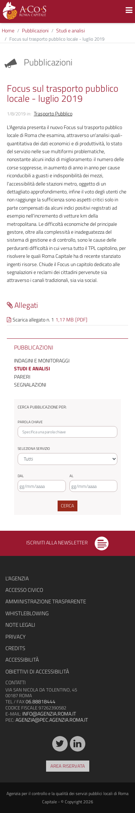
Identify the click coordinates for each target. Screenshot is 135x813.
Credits (15, 648)
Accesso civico (24, 590)
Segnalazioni (30, 384)
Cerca (67, 505)
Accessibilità (22, 660)
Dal (21, 476)
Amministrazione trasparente (45, 601)
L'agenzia (17, 578)
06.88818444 (40, 701)
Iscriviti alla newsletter (67, 542)
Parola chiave (30, 422)
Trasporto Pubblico (53, 113)
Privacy (15, 636)
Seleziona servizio (34, 448)
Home (8, 30)
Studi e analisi (70, 30)
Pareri (22, 376)
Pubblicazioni (35, 30)
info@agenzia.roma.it (49, 713)
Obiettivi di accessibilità (37, 671)
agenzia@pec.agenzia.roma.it (51, 719)
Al (71, 476)
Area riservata (67, 765)
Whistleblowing (27, 613)
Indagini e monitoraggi (41, 360)
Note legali (20, 625)
